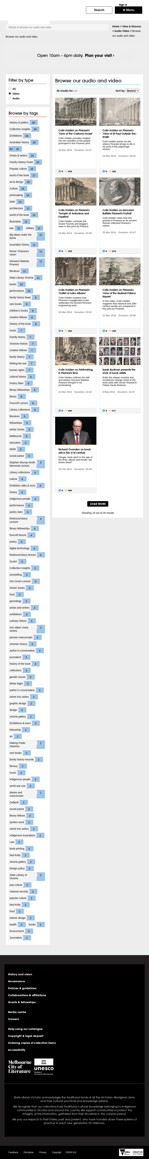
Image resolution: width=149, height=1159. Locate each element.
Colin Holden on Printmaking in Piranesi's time (75, 371)
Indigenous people (25, 779)
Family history (22, 337)
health (18, 924)
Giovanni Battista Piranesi (27, 263)
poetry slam (21, 511)
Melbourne (20, 436)
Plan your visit (98, 55)
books (18, 284)
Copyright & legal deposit (25, 1036)
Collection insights (24, 129)
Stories (13, 27)
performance (21, 290)
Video (14, 93)
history (18, 492)
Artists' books (22, 587)
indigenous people (25, 498)
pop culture (20, 884)
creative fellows (23, 317)
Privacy (42, 1152)
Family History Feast (26, 162)
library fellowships (24, 389)
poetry (18, 541)
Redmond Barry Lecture (27, 520)
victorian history (23, 644)
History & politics (24, 122)
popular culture (23, 898)
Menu (128, 10)
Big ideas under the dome (27, 236)
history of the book (25, 663)
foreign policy (22, 868)
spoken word (21, 822)
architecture (21, 208)
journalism (20, 657)
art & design (21, 181)
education (20, 442)
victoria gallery (22, 716)
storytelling (20, 574)
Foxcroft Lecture (23, 403)
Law (17, 842)
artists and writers (24, 607)
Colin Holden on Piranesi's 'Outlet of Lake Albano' (73, 291)
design (18, 710)
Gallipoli (19, 802)
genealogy (20, 601)
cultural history (22, 376)
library (18, 396)
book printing (21, 848)
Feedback (13, 1152)
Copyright (56, 1152)
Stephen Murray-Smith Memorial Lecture (27, 464)
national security (23, 891)
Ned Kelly (20, 855)
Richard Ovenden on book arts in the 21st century (74, 451)
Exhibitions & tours (25, 723)
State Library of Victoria (27, 876)
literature (19, 271)
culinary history (23, 620)
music (18, 330)
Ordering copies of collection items (32, 1043)
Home (115, 26)
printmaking (21, 195)
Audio (14, 98)
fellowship (20, 729)
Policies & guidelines (22, 988)
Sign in (123, 4)
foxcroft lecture (23, 535)
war (16, 228)
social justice (21, 455)
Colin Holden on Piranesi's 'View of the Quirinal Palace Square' (119, 293)
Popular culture (23, 168)
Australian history (24, 142)
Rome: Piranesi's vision (27, 253)
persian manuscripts (26, 637)
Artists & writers (23, 155)
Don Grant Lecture (25, 581)
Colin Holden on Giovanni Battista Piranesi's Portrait (118, 211)
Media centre (17, 1012)
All (12, 88)
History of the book (25, 323)
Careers (13, 1019)
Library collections (24, 409)
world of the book (24, 175)
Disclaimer (29, 1152)
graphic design (22, 703)
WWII (17, 449)
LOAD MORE (98, 504)
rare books (20, 304)
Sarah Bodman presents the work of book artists (118, 371)
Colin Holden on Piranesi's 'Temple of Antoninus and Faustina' (73, 213)
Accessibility (16, 1050)
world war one (22, 785)
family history (22, 356)
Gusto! (18, 561)
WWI (17, 201)
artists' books (22, 429)
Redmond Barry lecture (27, 554)
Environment (21, 931)
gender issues (22, 677)
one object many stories (27, 629)
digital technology (24, 548)
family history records (26, 759)
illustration (20, 221)
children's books (23, 310)
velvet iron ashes (24, 696)
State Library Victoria (26, 277)
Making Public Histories (27, 744)
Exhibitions (20, 135)
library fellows (22, 815)
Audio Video (121, 31)
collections (20, 670)
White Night (21, 683)
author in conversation (27, 650)
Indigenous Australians (27, 835)
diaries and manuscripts (27, 794)
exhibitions (20, 614)
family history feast (25, 297)
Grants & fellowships (22, 1002)
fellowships (20, 422)
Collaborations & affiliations (27, 995)
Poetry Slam (21, 383)
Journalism (20, 937)
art (16, 148)
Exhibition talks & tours (27, 485)
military (34, 228)
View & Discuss (131, 26)
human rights (22, 370)
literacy (18, 766)
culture (18, 478)
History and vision (20, 974)
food (17, 594)
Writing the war (23, 363)
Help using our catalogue (25, 1029)
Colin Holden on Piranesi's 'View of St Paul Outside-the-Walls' (119, 134)
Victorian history (23, 343)
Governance (16, 981)
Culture (18, 188)
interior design (22, 917)
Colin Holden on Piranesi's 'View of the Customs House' (75, 132)
